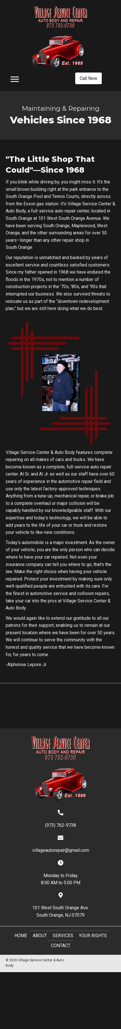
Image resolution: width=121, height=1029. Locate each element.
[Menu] (14, 79)
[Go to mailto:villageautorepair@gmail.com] (60, 844)
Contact (60, 945)
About (40, 935)
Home (20, 935)
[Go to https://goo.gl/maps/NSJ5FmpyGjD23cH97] (60, 905)
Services (63, 935)
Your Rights (93, 935)
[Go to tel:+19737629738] (60, 819)
